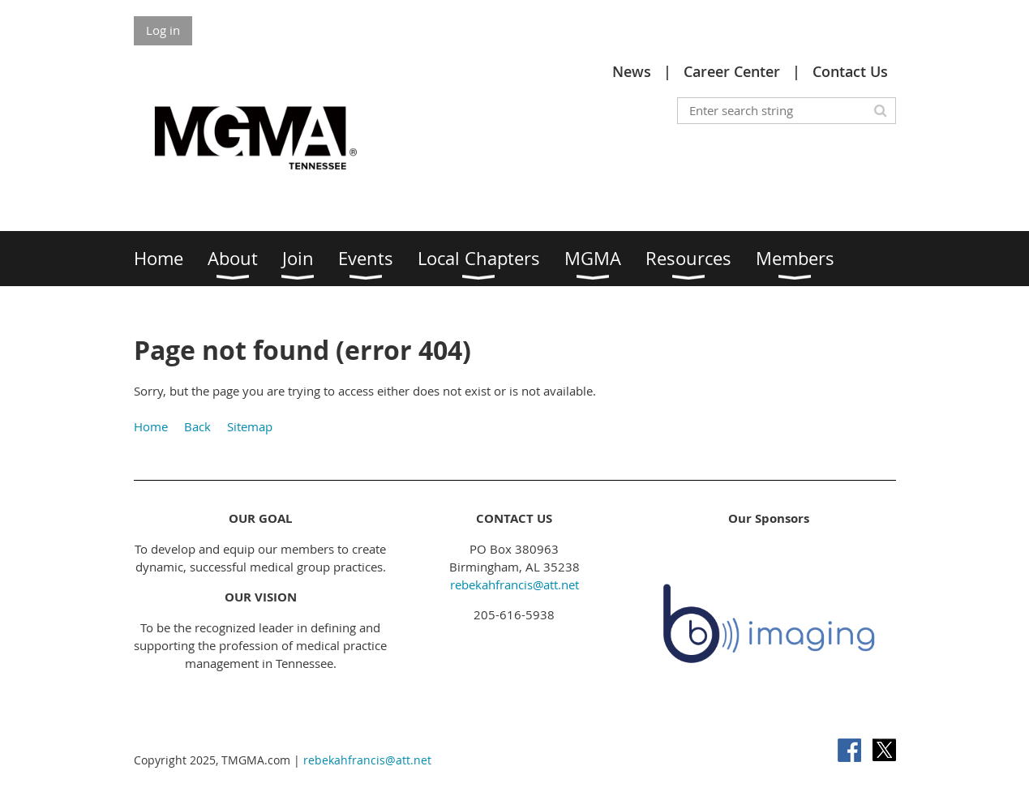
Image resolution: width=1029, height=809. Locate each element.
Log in (163, 30)
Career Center (732, 71)
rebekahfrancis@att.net (514, 584)
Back (197, 426)
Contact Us (850, 71)
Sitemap (249, 426)
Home (151, 426)
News (631, 71)
